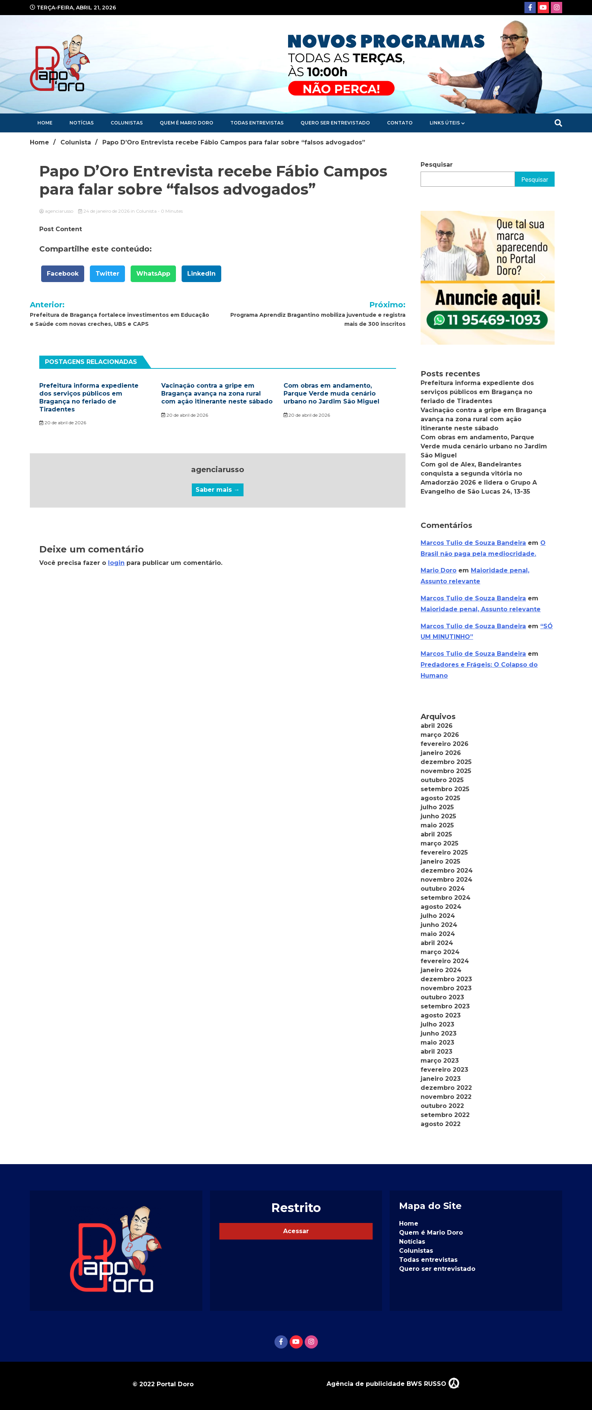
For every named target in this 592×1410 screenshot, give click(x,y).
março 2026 (440, 734)
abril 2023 (436, 1051)
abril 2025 (436, 834)
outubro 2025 (442, 780)
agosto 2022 (441, 1124)
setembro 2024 (445, 897)
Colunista (146, 211)
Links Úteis (445, 123)
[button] (432, 278)
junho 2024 (439, 924)
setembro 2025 (445, 789)
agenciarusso (56, 211)
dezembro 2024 (447, 870)
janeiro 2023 (441, 1078)
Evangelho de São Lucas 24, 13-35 (475, 491)
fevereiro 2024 (445, 961)
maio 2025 (437, 825)
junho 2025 (438, 816)
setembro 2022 (445, 1114)
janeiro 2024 (441, 970)
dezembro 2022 (446, 1087)
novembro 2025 (446, 771)
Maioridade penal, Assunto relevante (481, 609)
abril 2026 (437, 725)
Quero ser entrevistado (335, 123)
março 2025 (439, 843)
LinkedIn (201, 273)
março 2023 (440, 1060)
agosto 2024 (441, 906)
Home (44, 123)
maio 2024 (438, 933)
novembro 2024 (446, 879)
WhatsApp (153, 273)
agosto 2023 (441, 1015)
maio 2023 (437, 1042)
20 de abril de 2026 (62, 422)
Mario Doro (438, 570)
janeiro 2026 (441, 752)
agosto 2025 (440, 798)
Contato (400, 123)
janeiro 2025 (440, 861)
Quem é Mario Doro (186, 123)
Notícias (81, 123)
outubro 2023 (442, 997)
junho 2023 (438, 1033)
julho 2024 (438, 915)
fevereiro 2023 (444, 1069)
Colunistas (127, 123)
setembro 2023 (445, 1006)
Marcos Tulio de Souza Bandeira (473, 542)
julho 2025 (437, 807)
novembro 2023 (446, 988)
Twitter (107, 273)
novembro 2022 (446, 1096)
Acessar (296, 1231)
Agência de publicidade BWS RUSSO (393, 1383)
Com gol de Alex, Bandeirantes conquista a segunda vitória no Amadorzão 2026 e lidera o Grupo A (479, 473)
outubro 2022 (442, 1105)
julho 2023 (437, 1024)
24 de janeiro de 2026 (104, 211)
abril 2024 (437, 943)
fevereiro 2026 (445, 743)
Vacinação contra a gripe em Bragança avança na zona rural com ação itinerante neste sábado (217, 393)
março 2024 (440, 952)
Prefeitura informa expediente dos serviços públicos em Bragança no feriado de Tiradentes (89, 397)
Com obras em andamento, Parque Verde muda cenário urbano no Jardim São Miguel (331, 393)
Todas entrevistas (257, 123)
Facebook (63, 273)
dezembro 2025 (446, 762)
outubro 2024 (443, 888)
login (116, 562)
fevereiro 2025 (444, 852)
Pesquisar (437, 164)
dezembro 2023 (446, 979)
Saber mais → (218, 489)
